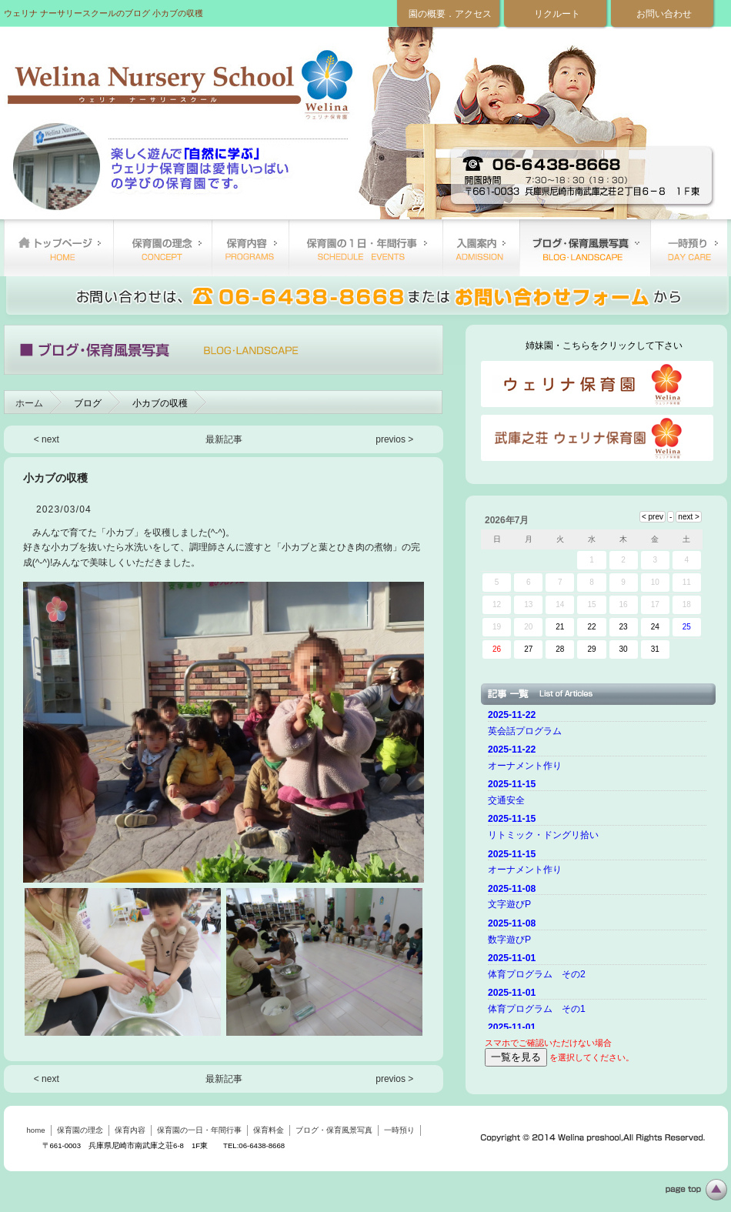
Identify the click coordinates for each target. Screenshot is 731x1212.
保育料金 (480, 247)
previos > (394, 439)
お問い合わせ (664, 13)
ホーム (29, 403)
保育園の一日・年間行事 (365, 247)
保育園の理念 (162, 247)
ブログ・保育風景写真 (584, 247)
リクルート (557, 13)
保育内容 (250, 247)
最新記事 (223, 439)
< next (46, 439)
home (58, 247)
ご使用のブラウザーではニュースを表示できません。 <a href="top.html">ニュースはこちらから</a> (599, 867)
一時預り (688, 247)
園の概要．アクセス (450, 13)
